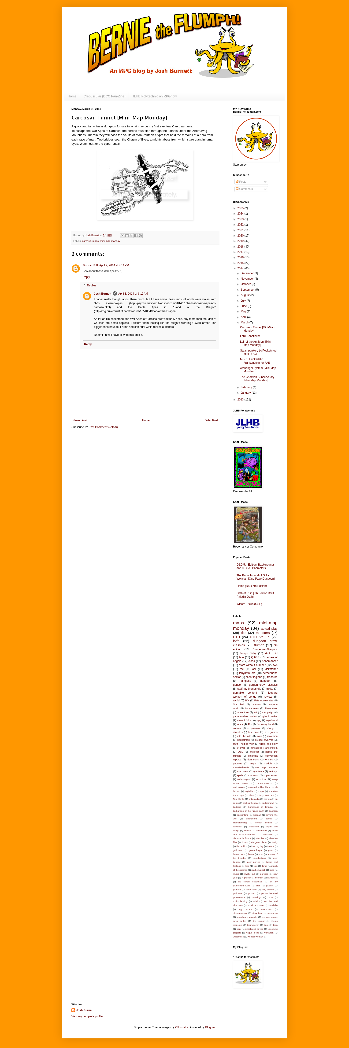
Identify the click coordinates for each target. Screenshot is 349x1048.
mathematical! (259, 870)
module (268, 763)
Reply (86, 277)
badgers (237, 807)
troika (269, 688)
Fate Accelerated (264, 700)
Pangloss (245, 680)
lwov (259, 736)
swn (275, 665)
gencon (237, 684)
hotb (261, 854)
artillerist (254, 751)
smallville (273, 905)
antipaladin (254, 799)
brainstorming (240, 822)
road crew (242, 771)
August (245, 295)
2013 (241, 399)
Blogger (210, 1027)
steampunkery (240, 913)
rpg (259, 720)
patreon (237, 889)
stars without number (252, 665)
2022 (241, 224)
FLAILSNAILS (264, 783)
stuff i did (271, 653)
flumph (259, 645)
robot (270, 897)
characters (254, 826)
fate (241, 657)
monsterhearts (241, 767)
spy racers (245, 909)
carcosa (86, 241)
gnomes (237, 763)
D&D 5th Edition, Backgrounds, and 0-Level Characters (256, 566)
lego (247, 866)
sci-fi (255, 901)
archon (267, 799)
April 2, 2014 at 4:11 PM (114, 265)
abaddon (265, 680)
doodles (260, 838)
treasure (272, 677)
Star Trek (239, 704)
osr (254, 669)
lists (256, 866)
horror (251, 854)
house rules (252, 708)
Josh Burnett (102, 293)
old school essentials (250, 881)
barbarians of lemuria (260, 807)
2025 (241, 208)
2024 (241, 213)
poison (252, 893)
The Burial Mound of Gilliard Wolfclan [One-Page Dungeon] (256, 577)
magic (253, 763)
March (245, 322)
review (268, 696)
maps (96, 241)
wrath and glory (268, 743)
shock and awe (256, 905)
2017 (241, 252)
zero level (261, 779)
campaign (267, 712)
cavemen (237, 826)
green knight (255, 850)
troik (239, 929)
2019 (241, 241)
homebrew (238, 854)
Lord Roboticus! (250, 336)
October (246, 284)
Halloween (238, 787)
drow (244, 842)
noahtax (259, 877)
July (244, 300)
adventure (243, 712)
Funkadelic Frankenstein (264, 747)
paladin (269, 885)
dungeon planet (259, 842)
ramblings (257, 897)
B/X (247, 700)
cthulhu (247, 830)
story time (257, 913)
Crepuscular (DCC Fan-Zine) (104, 96)
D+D (236, 637)
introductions (259, 858)
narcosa (264, 874)
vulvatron (269, 932)
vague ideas (252, 932)
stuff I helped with (243, 743)
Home (72, 96)
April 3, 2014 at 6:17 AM (133, 293)
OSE (240, 751)
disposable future (242, 838)
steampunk (266, 909)
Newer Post (80, 420)
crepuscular (253, 728)
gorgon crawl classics (263, 684)
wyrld (236, 700)
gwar (270, 850)
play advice (268, 889)
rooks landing (240, 901)
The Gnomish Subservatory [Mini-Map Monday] (257, 378)
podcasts (237, 893)
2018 (241, 246)
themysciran (253, 925)
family (275, 842)
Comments (244, 189)
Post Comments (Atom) (103, 427)
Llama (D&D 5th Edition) (252, 586)
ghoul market (270, 716)
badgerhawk (268, 803)
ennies (269, 759)
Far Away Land (265, 724)
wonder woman (255, 936)
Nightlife (249, 791)
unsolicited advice (254, 929)
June (244, 306)
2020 (241, 235)
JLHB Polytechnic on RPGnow (154, 96)
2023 (241, 219)
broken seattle (263, 822)
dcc (243, 633)
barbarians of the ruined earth (248, 811)
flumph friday (248, 653)
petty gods (251, 889)
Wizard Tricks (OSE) (249, 604)
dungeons (253, 759)
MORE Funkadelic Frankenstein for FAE (255, 361)
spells (240, 775)
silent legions (254, 677)
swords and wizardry (247, 917)
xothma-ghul (244, 779)
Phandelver (271, 708)
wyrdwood (272, 720)
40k (250, 724)
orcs (258, 885)
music (236, 874)
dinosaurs (268, 834)
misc (272, 870)
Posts (241, 181)
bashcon (273, 811)
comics (237, 728)
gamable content (245, 692)
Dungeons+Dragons (265, 649)
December (248, 273)
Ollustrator (181, 1027)
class (252, 661)
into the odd (244, 736)
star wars (253, 775)
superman (272, 913)
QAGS (255, 657)
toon (275, 925)
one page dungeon (266, 767)
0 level (241, 747)
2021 (241, 230)
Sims (251, 795)
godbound (238, 850)
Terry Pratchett (266, 795)
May (244, 311)
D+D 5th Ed (260, 637)
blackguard (251, 818)
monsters (263, 633)
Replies (91, 285)
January (246, 392)
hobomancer (270, 661)
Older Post (211, 420)
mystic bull (249, 874)
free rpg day (257, 846)
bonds (269, 818)
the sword (258, 921)
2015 (241, 263)
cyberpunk (261, 830)
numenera (272, 877)
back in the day (250, 803)
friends (270, 846)
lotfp (236, 641)
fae (242, 669)
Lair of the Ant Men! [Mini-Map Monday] (256, 343)
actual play (269, 628)
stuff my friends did (249, 688)
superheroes (271, 775)
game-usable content (245, 716)
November (248, 278)
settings (273, 771)
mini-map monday (110, 241)
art (255, 712)
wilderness (238, 936)
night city (246, 877)
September (248, 289)
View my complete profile (87, 1016)
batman (257, 815)
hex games (271, 732)
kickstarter (271, 669)
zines (240, 724)
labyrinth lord (247, 673)
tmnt (266, 925)
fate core (253, 732)
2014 (241, 268)
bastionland (243, 815)
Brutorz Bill (90, 265)
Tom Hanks (239, 799)
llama (264, 866)
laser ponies (253, 862)
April (244, 317)
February (247, 387)
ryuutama (258, 771)
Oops (261, 791)
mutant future (244, 720)
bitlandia (253, 755)
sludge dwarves (264, 739)
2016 (241, 257)
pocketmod (243, 739)
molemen (272, 736)
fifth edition (241, 846)
